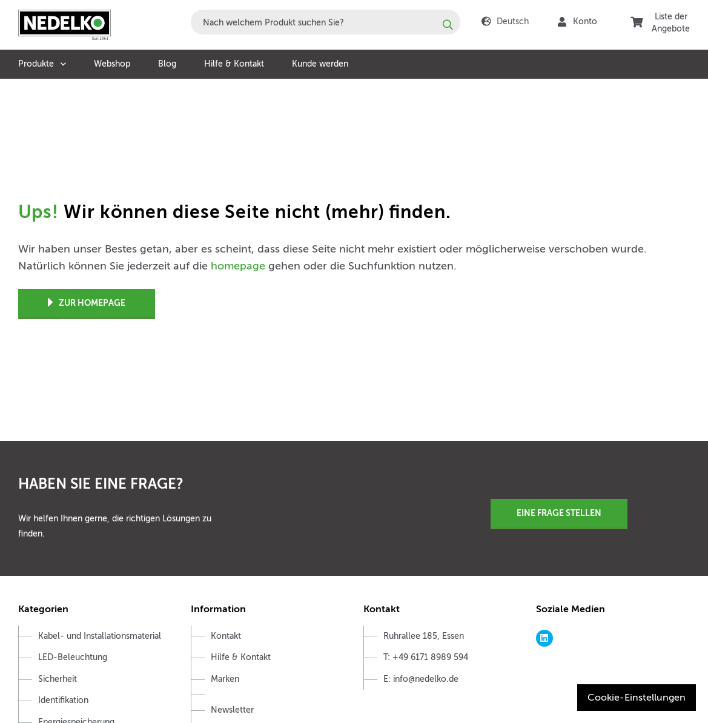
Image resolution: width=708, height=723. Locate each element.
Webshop (112, 63)
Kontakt (226, 636)
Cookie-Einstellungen (636, 697)
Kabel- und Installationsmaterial (99, 636)
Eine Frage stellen (559, 513)
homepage (238, 266)
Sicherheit (57, 679)
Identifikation (63, 700)
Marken (225, 679)
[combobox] (325, 22)
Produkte (36, 63)
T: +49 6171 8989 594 (425, 657)
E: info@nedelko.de (420, 679)
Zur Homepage (86, 303)
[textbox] (325, 22)
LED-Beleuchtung (72, 657)
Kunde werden (320, 63)
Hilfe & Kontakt (234, 63)
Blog (167, 63)
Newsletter (232, 710)
